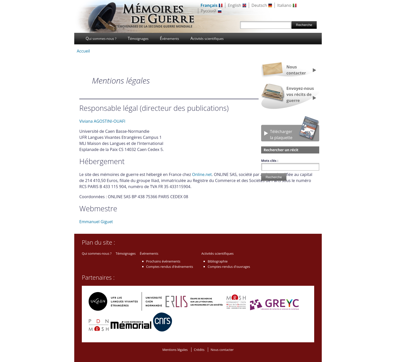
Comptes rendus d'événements (169, 266)
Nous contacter (296, 70)
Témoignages (138, 38)
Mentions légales (175, 349)
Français (209, 5)
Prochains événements (163, 261)
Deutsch (259, 5)
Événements (169, 38)
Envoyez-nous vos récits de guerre (300, 94)
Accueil (83, 51)
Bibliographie (218, 261)
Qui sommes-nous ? (101, 38)
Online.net (202, 174)
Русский (208, 11)
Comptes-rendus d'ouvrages (229, 266)
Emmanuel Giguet (96, 221)
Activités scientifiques (207, 38)
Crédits (199, 349)
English (234, 5)
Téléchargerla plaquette (281, 134)
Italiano (284, 5)
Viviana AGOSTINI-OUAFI (102, 121)
